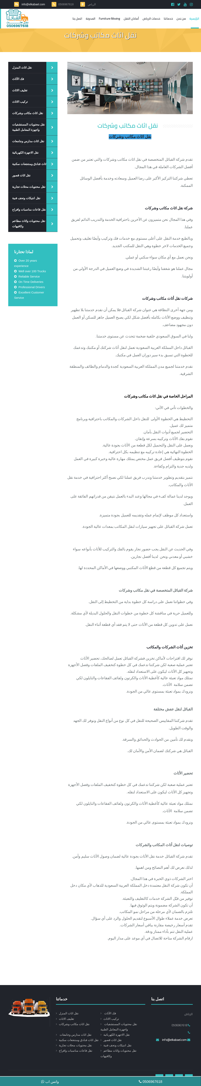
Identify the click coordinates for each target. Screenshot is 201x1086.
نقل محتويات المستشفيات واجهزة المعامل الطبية (28, 127)
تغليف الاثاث (19, 90)
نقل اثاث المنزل (22, 67)
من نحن (181, 18)
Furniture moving (109, 18)
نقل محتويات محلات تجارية (28, 186)
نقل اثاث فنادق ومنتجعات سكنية (32, 164)
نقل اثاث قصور (21, 175)
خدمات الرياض (151, 18)
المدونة (90, 18)
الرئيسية (194, 18)
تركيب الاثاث (20, 101)
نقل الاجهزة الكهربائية (25, 152)
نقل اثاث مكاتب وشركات (27, 113)
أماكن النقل (131, 18)
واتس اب (50, 1082)
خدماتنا (168, 18)
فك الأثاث (18, 79)
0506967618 (150, 1082)
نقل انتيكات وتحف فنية (26, 198)
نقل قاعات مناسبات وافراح (29, 209)
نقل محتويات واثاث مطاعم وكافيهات (28, 223)
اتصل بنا (77, 18)
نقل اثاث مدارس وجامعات (28, 141)
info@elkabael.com (33, 4)
